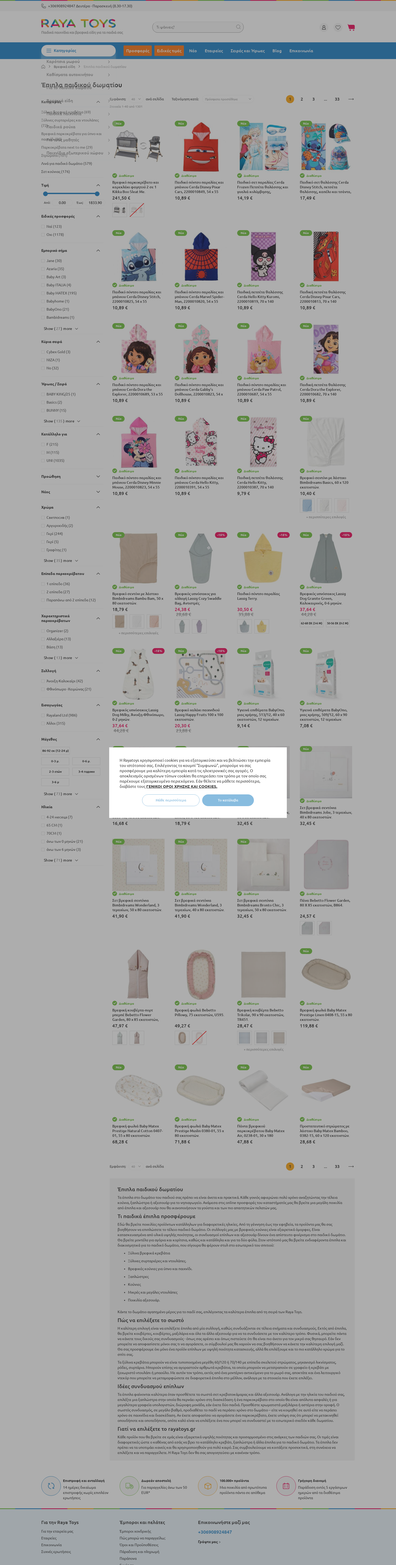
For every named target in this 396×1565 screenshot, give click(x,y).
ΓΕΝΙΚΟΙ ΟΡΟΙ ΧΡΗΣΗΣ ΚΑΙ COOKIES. (181, 786)
